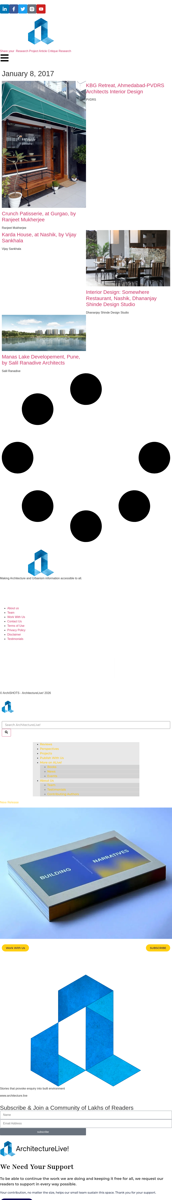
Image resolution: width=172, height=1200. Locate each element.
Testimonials (56, 789)
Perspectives (49, 749)
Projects (46, 753)
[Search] (6, 733)
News (51, 771)
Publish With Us (52, 758)
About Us (47, 780)
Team (51, 785)
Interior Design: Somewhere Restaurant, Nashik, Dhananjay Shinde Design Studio (121, 298)
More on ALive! (51, 762)
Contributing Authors (63, 794)
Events (52, 776)
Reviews (46, 744)
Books (51, 767)
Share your (35, 51)
